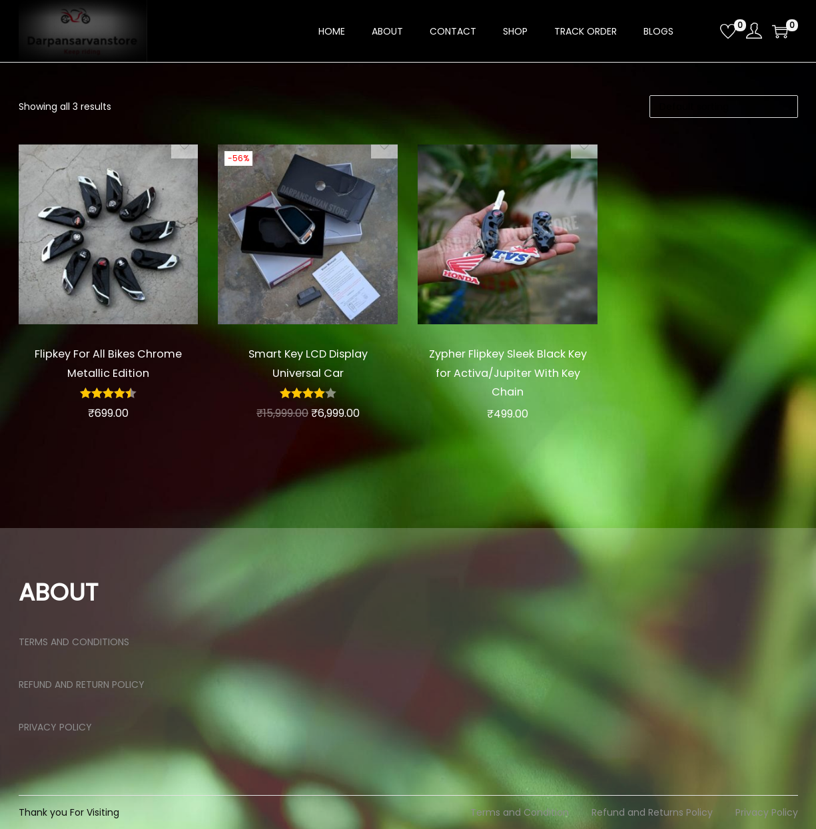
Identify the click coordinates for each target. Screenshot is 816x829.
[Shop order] (723, 106)
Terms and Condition (519, 812)
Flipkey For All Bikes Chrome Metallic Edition (108, 363)
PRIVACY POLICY (55, 727)
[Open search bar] (705, 31)
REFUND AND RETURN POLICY (82, 684)
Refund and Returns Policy (652, 812)
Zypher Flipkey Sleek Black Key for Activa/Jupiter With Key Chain (508, 372)
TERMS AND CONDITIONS (74, 642)
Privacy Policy (766, 812)
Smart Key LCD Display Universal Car (308, 363)
